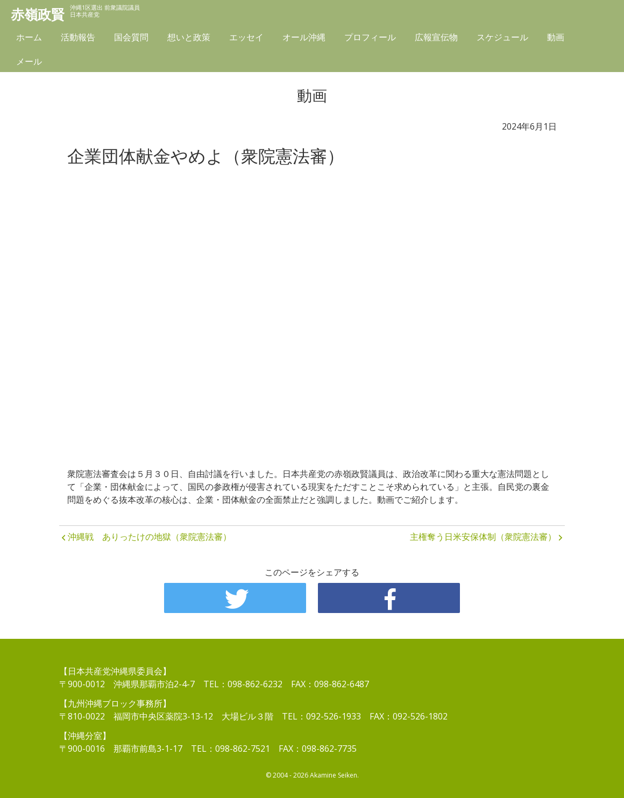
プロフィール (370, 39)
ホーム (29, 39)
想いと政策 (188, 39)
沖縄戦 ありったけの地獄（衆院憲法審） (149, 537)
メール (29, 63)
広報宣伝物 (436, 39)
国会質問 (131, 39)
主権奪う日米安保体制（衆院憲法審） (483, 537)
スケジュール (502, 39)
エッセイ (246, 39)
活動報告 (78, 39)
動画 (555, 39)
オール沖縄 (303, 39)
